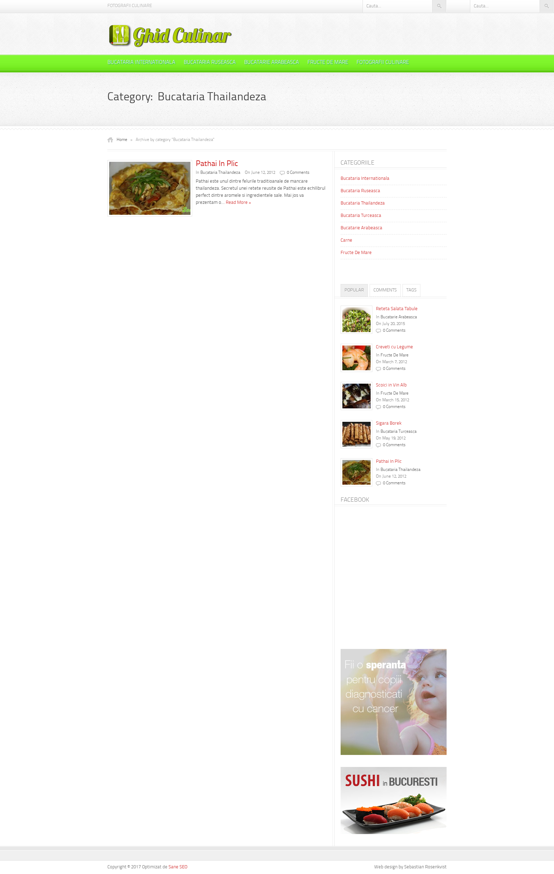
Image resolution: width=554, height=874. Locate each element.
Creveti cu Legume (394, 347)
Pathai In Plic (217, 164)
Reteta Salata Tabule (397, 309)
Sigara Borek (388, 423)
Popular (354, 290)
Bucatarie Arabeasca (271, 62)
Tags (411, 290)
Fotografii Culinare (129, 6)
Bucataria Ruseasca (210, 62)
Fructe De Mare (327, 62)
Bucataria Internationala (141, 62)
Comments (385, 290)
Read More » (238, 202)
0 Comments (298, 173)
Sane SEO (178, 867)
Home (122, 140)
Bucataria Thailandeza (220, 173)
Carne (346, 240)
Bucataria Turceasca (361, 215)
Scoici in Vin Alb (391, 385)
